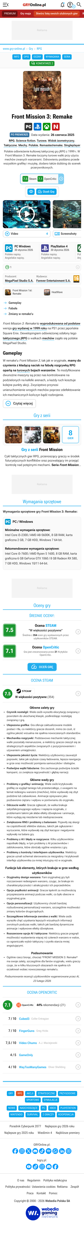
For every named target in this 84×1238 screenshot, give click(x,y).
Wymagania (52, 56)
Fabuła (13, 308)
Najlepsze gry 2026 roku (59, 1126)
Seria (67, 56)
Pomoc (53, 1193)
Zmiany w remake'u (21, 314)
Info (16, 56)
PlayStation (68, 1108)
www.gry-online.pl (14, 48)
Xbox (53, 1108)
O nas (20, 1180)
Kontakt (41, 1193)
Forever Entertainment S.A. (53, 280)
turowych (23, 370)
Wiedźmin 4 (45, 1133)
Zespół (74, 1186)
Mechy (22, 145)
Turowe (41, 140)
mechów (48, 338)
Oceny (37, 56)
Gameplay (15, 303)
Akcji (30, 1093)
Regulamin (33, 1180)
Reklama (62, 1186)
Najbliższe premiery (68, 1133)
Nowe (11, 1108)
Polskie (33, 145)
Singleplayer (72, 145)
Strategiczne (46, 1093)
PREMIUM (10, 13)
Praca (30, 1193)
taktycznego (11, 338)
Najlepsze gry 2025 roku (19, 1133)
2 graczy (48, 1114)
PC (43, 1108)
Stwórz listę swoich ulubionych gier (57, 13)
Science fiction (25, 140)
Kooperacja (66, 1114)
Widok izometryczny (61, 140)
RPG (39, 48)
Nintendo (16, 1114)
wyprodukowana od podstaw (60, 323)
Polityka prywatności (17, 1186)
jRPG (24, 338)
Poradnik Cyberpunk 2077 (25, 1126)
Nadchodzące (28, 1108)
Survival (32, 1114)
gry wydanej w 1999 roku (29, 328)
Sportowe (32, 1100)
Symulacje (51, 1100)
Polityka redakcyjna (55, 1180)
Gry (31, 48)
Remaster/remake (51, 145)
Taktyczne (10, 145)
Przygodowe (67, 1093)
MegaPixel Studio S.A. (19, 280)
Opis (26, 56)
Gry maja (25, 13)
